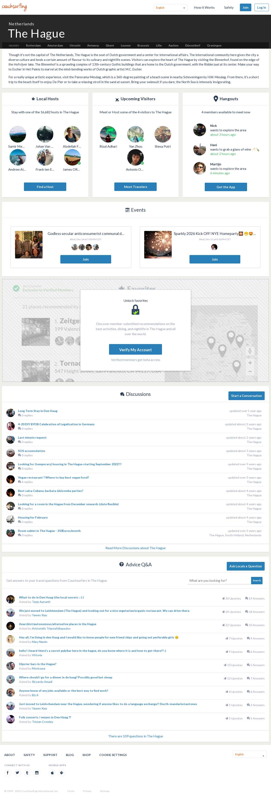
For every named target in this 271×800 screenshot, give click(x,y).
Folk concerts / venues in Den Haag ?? (45, 717)
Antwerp (93, 45)
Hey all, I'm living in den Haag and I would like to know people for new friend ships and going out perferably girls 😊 (98, 637)
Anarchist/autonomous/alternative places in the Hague (57, 624)
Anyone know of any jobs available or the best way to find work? (63, 690)
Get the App (226, 187)
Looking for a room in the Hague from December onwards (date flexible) (68, 504)
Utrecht (75, 45)
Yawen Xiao (39, 615)
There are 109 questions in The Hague (135, 736)
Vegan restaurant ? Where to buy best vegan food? (53, 477)
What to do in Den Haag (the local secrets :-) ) (51, 597)
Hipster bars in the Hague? (37, 664)
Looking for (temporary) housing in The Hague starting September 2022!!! (70, 464)
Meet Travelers (135, 187)
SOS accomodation (31, 451)
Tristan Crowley (42, 721)
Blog (70, 755)
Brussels (143, 45)
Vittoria (37, 655)
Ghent (110, 45)
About (9, 755)
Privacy (87, 791)
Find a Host (45, 187)
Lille (159, 45)
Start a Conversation (246, 396)
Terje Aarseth (41, 602)
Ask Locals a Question (246, 566)
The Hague (254, 415)
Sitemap (104, 791)
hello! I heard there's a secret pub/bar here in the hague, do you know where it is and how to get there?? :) (92, 650)
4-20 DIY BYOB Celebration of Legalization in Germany (56, 424)
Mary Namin (39, 642)
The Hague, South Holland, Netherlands (235, 535)
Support (50, 755)
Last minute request (32, 437)
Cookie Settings (113, 755)
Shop (86, 755)
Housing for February (33, 517)
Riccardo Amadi (42, 681)
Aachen (173, 45)
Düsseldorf (192, 45)
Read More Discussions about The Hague (135, 548)
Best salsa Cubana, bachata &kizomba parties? (50, 491)
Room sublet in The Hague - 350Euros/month (49, 530)
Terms (71, 791)
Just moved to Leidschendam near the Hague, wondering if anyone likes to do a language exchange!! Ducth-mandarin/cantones (108, 704)
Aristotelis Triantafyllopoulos (51, 628)
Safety (229, 7)
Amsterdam (55, 45)
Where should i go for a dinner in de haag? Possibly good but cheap (65, 677)
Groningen (214, 45)
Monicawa (38, 668)
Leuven (126, 45)
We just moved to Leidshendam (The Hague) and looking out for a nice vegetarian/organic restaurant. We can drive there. (104, 610)
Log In (261, 7)
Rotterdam (33, 45)
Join (246, 7)
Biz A (35, 695)
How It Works (204, 7)
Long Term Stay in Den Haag (37, 411)
